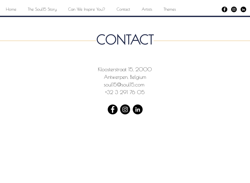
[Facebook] (224, 9)
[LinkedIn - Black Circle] (243, 9)
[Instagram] (234, 9)
